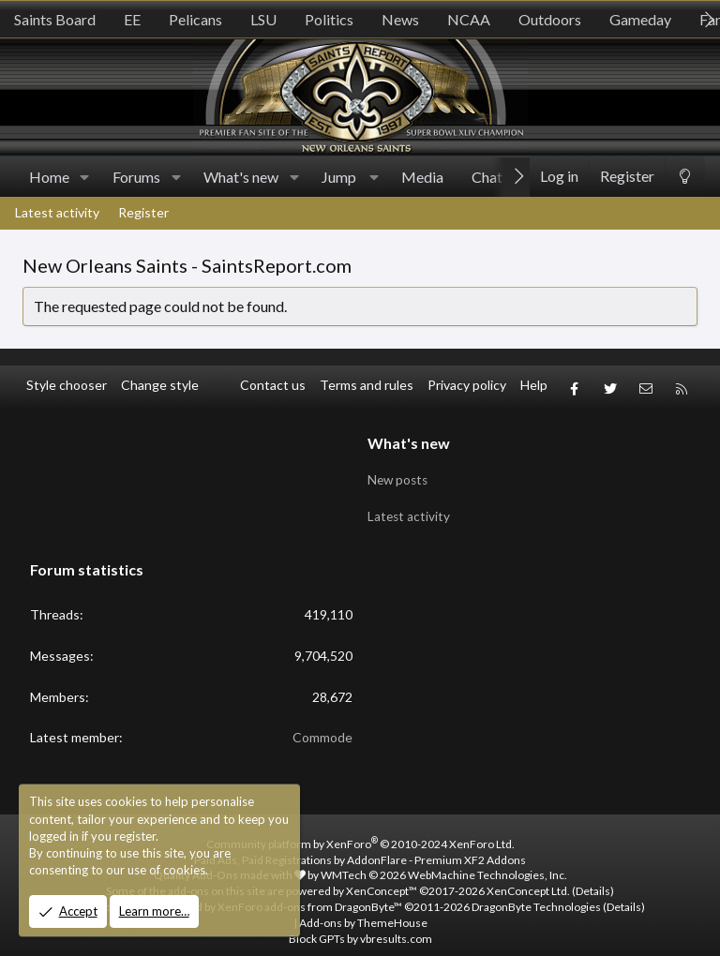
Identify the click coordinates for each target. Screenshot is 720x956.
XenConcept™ (381, 878)
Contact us (273, 385)
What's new (240, 177)
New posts (399, 471)
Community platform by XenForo (360, 830)
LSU (263, 19)
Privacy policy (467, 385)
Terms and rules (366, 385)
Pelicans (195, 19)
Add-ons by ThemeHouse (363, 909)
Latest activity (57, 212)
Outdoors (549, 19)
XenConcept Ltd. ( (531, 878)
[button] (84, 177)
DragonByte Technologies (536, 894)
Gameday (640, 19)
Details (593, 878)
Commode (322, 724)
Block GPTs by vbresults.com (360, 925)
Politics (329, 19)
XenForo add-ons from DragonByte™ (310, 894)
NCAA (468, 19)
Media (422, 177)
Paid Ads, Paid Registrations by (360, 846)
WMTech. (444, 862)
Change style (160, 385)
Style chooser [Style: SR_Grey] (66, 385)
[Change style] (685, 177)
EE (132, 19)
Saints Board (55, 19)
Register (143, 212)
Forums (136, 177)
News (400, 19)
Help (534, 385)
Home (49, 177)
